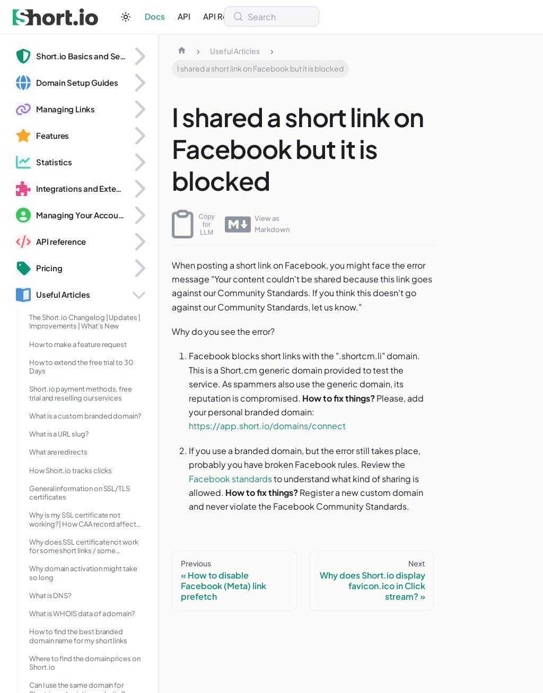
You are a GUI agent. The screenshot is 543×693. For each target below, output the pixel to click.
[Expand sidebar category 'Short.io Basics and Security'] (139, 56)
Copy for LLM (193, 224)
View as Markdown (257, 224)
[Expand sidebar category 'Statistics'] (139, 162)
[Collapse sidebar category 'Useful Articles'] (139, 294)
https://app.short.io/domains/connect (267, 425)
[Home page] (182, 51)
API (184, 16)
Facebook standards (230, 478)
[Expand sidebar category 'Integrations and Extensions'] (139, 188)
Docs (155, 16)
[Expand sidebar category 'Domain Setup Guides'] (139, 82)
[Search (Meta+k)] (271, 16)
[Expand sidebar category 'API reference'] (139, 241)
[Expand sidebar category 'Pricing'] (139, 268)
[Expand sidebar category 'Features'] (139, 135)
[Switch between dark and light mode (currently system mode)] (125, 16)
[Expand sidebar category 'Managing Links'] (139, 109)
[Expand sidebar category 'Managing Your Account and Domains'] (139, 215)
